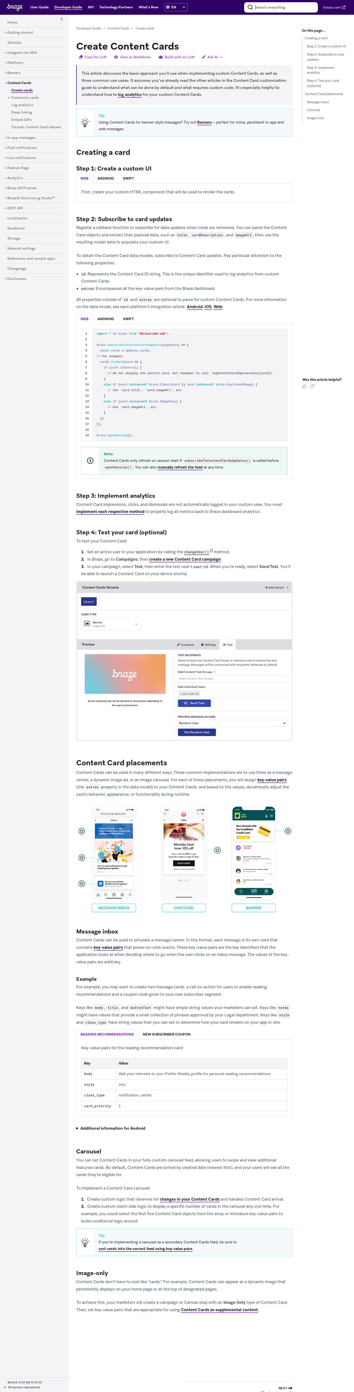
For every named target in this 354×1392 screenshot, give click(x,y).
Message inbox (318, 102)
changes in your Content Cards (190, 1199)
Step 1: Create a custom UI (326, 46)
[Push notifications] (22, 147)
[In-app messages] (21, 137)
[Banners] (14, 73)
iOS (208, 307)
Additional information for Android (112, 1128)
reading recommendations (107, 1034)
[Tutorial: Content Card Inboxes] (36, 127)
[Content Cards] (19, 83)
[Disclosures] (16, 278)
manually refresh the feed (180, 467)
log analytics (130, 94)
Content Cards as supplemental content (219, 1309)
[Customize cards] (25, 97)
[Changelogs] (16, 268)
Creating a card (316, 38)
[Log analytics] (22, 105)
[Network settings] (21, 248)
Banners (204, 122)
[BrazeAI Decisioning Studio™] (31, 198)
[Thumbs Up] (305, 388)
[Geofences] (16, 228)
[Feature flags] (18, 168)
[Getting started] (20, 32)
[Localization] (17, 218)
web (84, 178)
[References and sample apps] (31, 258)
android (105, 178)
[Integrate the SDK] (22, 52)
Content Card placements (324, 94)
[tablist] (184, 178)
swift (128, 178)
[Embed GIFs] (21, 119)
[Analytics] (15, 178)
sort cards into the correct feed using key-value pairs (145, 1249)
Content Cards (118, 28)
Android (195, 307)
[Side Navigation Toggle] (62, 19)
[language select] (178, 7)
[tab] (84, 179)
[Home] (12, 22)
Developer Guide (88, 28)
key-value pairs (272, 779)
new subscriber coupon (167, 1034)
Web (218, 307)
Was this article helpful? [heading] (322, 379)
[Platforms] (15, 62)
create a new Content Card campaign (185, 559)
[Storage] (13, 238)
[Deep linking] (21, 112)
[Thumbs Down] (313, 388)
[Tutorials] (14, 42)
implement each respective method (110, 511)
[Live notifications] (21, 158)
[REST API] (15, 208)
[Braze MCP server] (22, 188)
